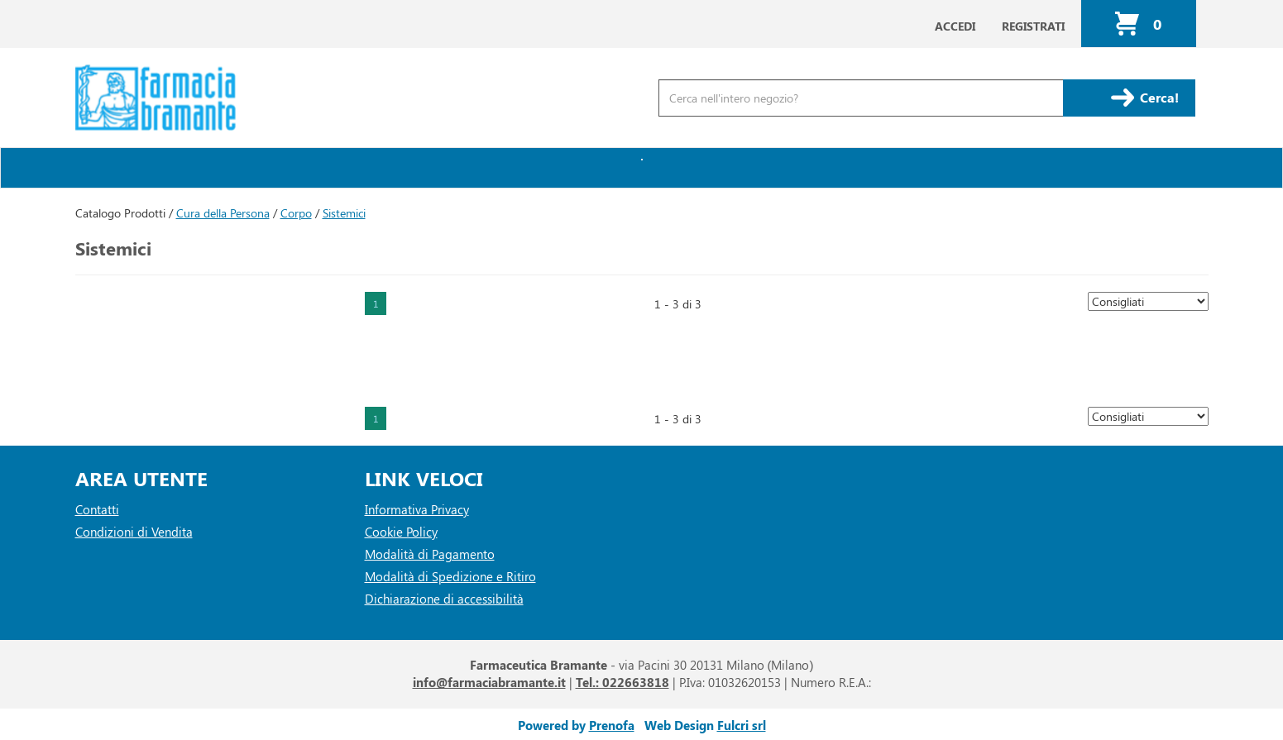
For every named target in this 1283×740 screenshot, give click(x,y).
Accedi (955, 26)
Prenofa (611, 725)
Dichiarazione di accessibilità (444, 598)
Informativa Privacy (417, 509)
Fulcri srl (741, 725)
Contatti (97, 509)
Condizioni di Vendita (134, 531)
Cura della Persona (223, 213)
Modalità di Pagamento (430, 554)
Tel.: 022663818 (622, 682)
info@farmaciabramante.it (489, 682)
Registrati (1033, 26)
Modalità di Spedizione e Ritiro (450, 576)
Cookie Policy (401, 531)
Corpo (296, 213)
